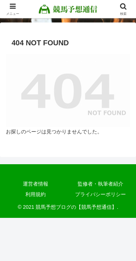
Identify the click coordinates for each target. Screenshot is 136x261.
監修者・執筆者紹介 (100, 184)
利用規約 (35, 194)
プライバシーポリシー (100, 194)
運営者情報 (35, 184)
